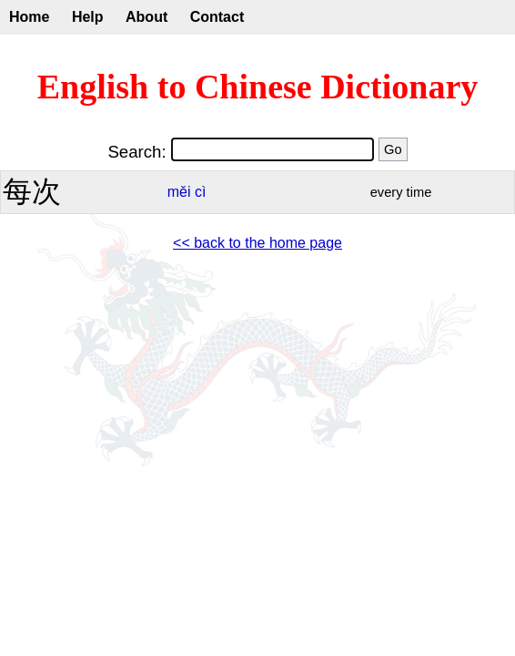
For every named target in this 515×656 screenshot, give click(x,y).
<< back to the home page (257, 243)
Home (29, 17)
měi (179, 192)
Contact (217, 17)
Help (88, 17)
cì (200, 192)
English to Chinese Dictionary (258, 86)
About (146, 17)
